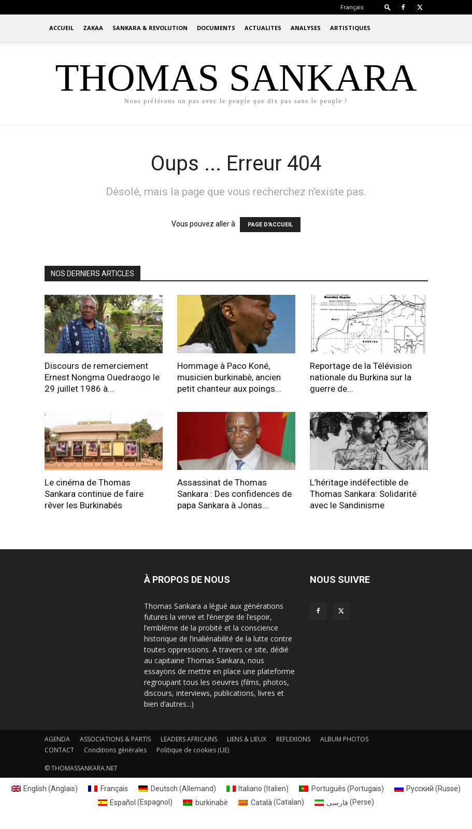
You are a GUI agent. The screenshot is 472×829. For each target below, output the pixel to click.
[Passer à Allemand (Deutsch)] (177, 788)
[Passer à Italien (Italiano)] (257, 788)
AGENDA (57, 739)
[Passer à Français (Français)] (108, 788)
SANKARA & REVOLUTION (150, 28)
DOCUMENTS (216, 28)
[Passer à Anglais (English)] (44, 788)
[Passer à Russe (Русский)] (427, 788)
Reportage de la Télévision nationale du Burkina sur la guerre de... (361, 377)
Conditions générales (115, 750)
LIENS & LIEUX (246, 739)
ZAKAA (93, 28)
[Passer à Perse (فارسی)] (344, 802)
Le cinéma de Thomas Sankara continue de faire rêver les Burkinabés (94, 493)
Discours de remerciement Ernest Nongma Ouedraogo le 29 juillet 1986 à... (102, 377)
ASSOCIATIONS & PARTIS (115, 739)
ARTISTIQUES (350, 28)
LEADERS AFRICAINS (189, 739)
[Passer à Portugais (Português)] (341, 788)
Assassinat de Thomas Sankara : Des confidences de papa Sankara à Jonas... (234, 493)
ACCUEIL (61, 28)
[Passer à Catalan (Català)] (271, 802)
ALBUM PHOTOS (344, 739)
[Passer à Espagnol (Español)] (135, 802)
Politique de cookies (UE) (192, 750)
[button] (387, 7)
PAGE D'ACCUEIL (270, 224)
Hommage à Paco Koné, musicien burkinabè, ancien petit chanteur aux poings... (229, 377)
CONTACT (59, 750)
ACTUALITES (263, 28)
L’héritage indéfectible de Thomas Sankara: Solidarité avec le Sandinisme (363, 493)
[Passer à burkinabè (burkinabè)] (205, 802)
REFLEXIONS (293, 739)
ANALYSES (306, 28)
